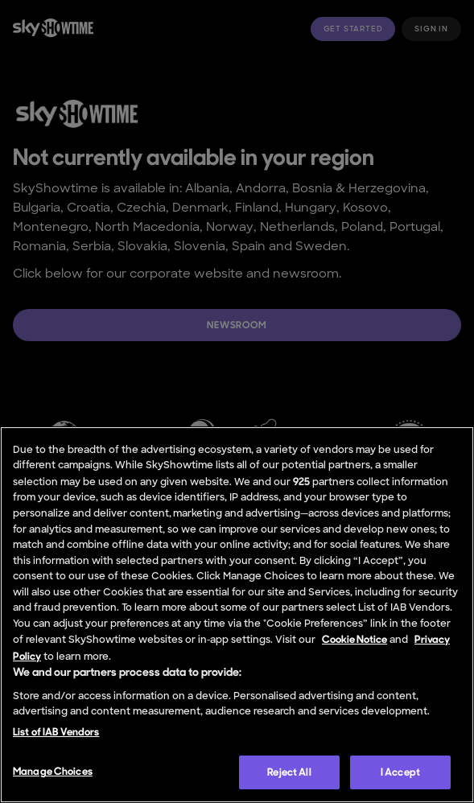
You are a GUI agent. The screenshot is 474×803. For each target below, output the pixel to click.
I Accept (400, 772)
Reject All (289, 772)
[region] (237, 614)
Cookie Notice (354, 639)
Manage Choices (53, 771)
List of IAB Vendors (56, 732)
